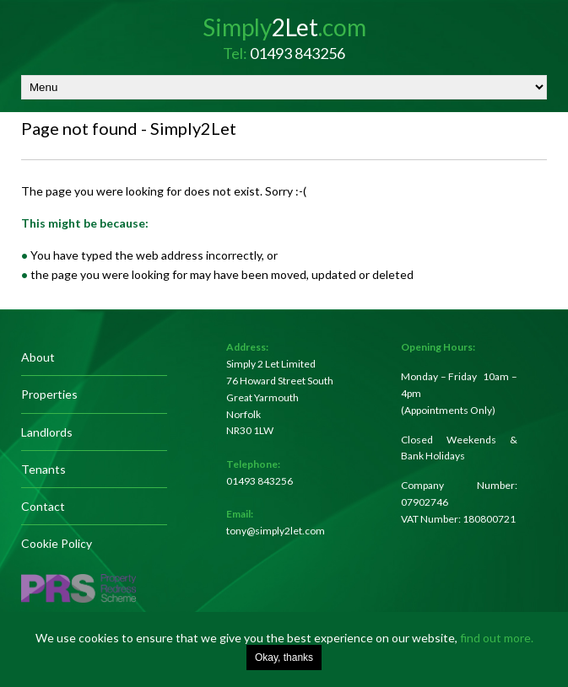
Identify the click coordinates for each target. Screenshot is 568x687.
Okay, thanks (284, 657)
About (38, 357)
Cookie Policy (56, 543)
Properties (49, 394)
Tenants (43, 469)
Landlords (47, 432)
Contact (43, 506)
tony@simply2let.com (275, 530)
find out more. (496, 638)
